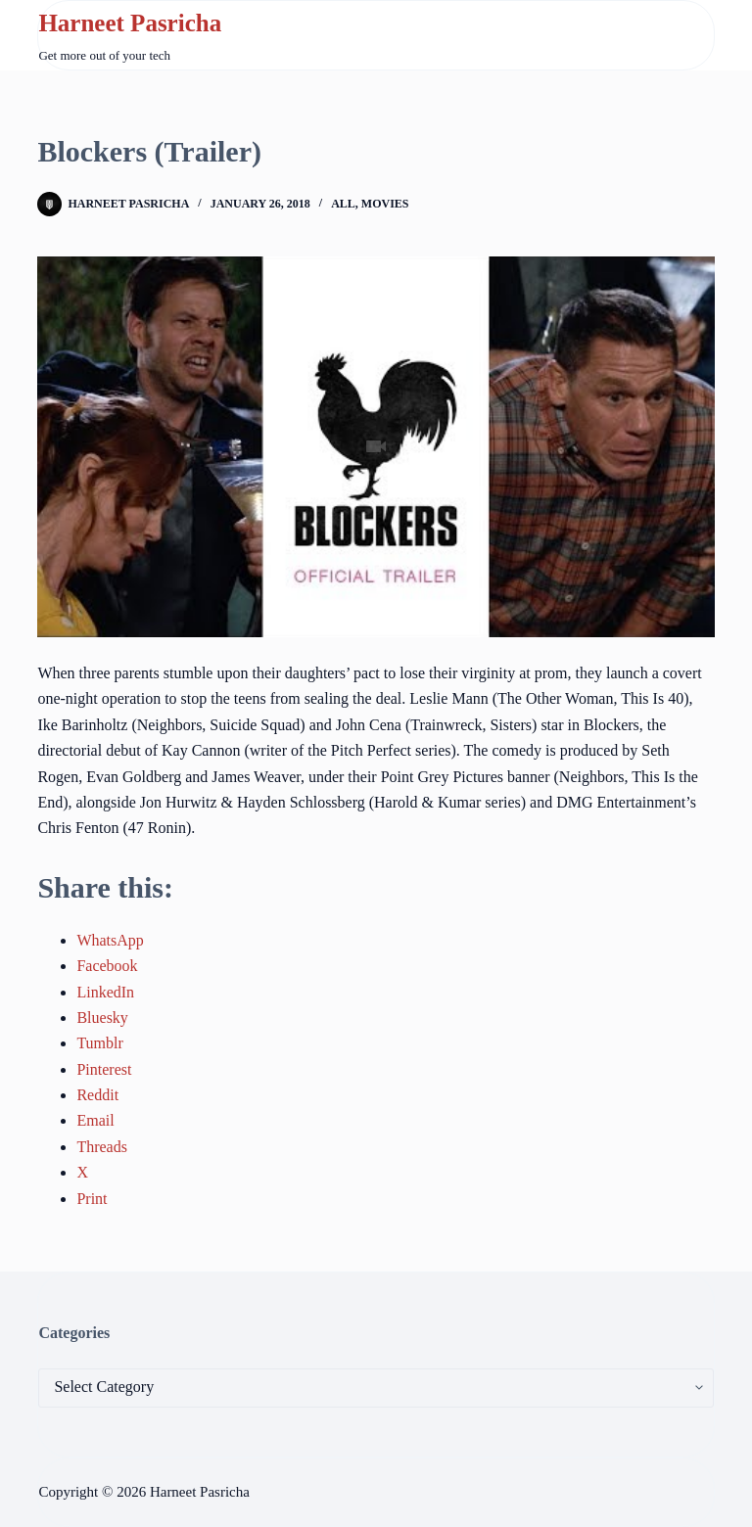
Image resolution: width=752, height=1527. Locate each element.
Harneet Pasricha (129, 23)
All (343, 203)
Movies (385, 203)
